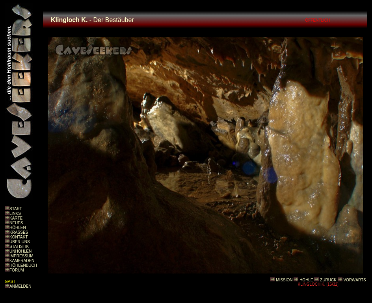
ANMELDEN (20, 286)
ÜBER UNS (19, 242)
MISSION (284, 280)
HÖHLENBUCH (23, 265)
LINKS (15, 213)
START (15, 209)
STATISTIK (19, 246)
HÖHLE (306, 280)
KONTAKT (18, 237)
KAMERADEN (21, 261)
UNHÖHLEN (20, 251)
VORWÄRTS (354, 280)
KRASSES (18, 232)
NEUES (16, 223)
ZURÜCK (328, 280)
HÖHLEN (17, 227)
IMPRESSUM (21, 256)
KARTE (15, 218)
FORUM (16, 270)
